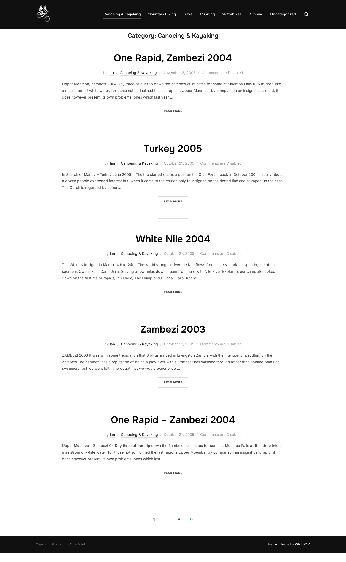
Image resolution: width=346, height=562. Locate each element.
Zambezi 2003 (172, 338)
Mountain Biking (162, 14)
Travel (188, 14)
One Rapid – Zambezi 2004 (173, 428)
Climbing (255, 14)
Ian (111, 81)
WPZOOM (302, 553)
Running (207, 14)
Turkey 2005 (173, 157)
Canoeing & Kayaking (122, 14)
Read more (176, 119)
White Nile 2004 (173, 248)
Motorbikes (231, 14)
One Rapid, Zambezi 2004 (173, 67)
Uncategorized (283, 14)
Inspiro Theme (278, 553)
